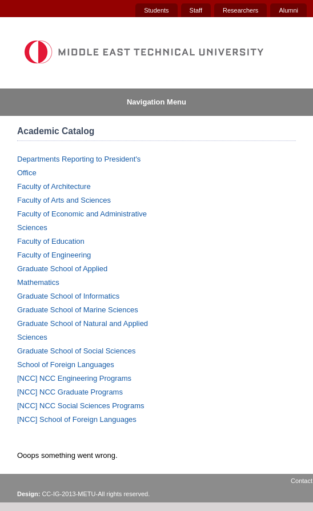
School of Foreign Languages (65, 364)
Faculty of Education (51, 241)
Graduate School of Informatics (68, 296)
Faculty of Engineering (54, 255)
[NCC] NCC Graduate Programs (70, 392)
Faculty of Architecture (54, 186)
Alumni (288, 10)
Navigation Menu (156, 102)
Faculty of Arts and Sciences (64, 200)
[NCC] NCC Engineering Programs (74, 378)
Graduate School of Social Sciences (76, 351)
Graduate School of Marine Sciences (77, 309)
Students (156, 10)
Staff (196, 10)
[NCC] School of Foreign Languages (77, 419)
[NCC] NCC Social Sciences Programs (81, 405)
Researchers (240, 10)
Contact (301, 481)
